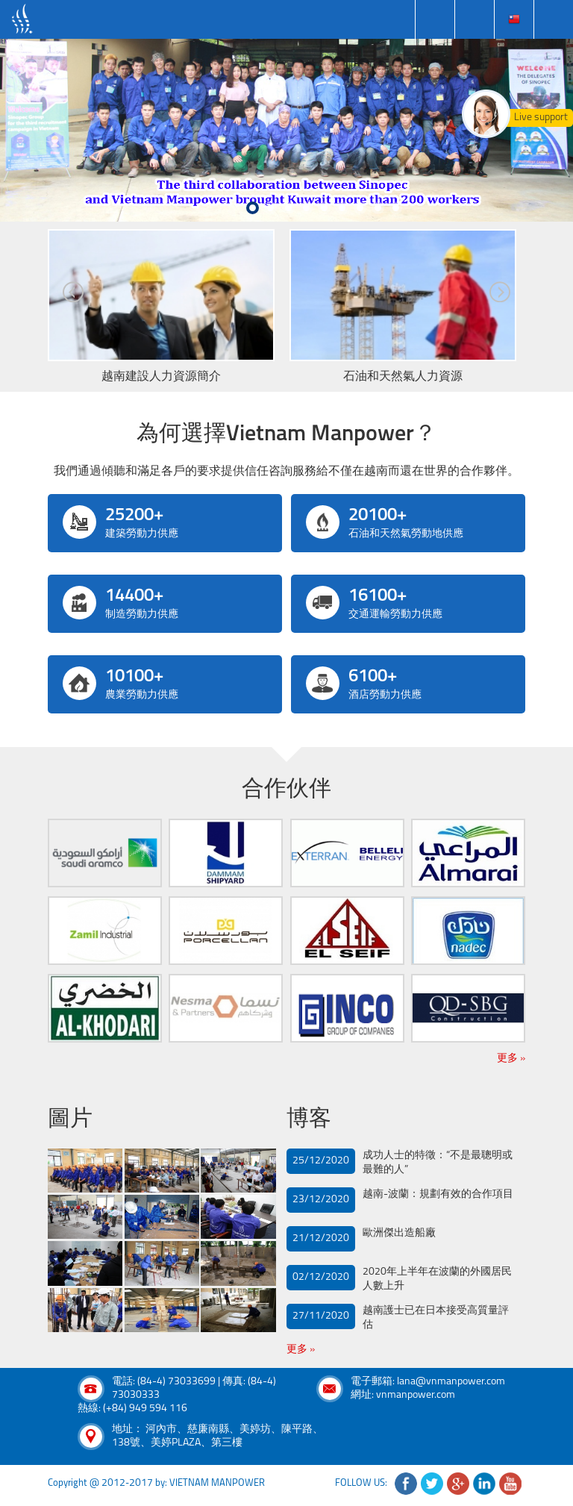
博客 (308, 1119)
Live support (541, 117)
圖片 (70, 1119)
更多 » (511, 1058)
